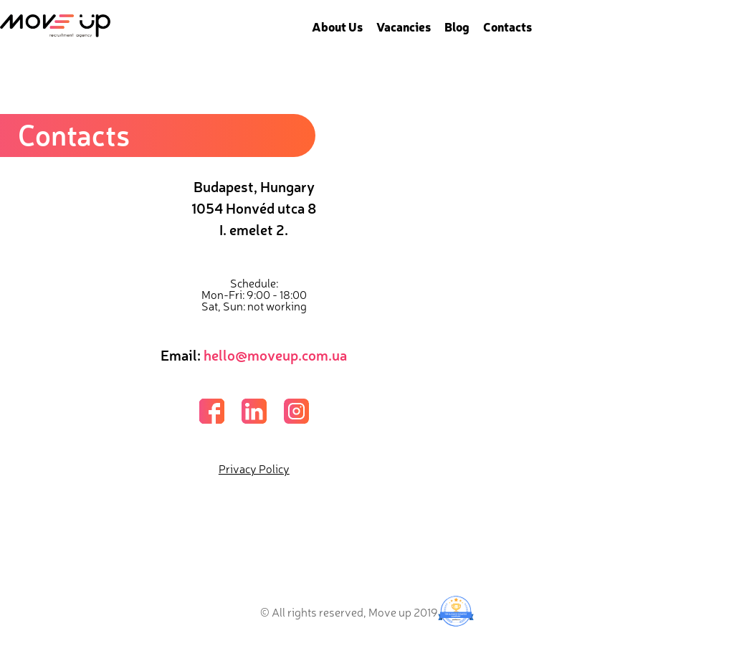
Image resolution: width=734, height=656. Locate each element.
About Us (337, 26)
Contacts (507, 26)
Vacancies (403, 26)
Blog (457, 26)
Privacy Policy (254, 468)
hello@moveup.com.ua (275, 354)
